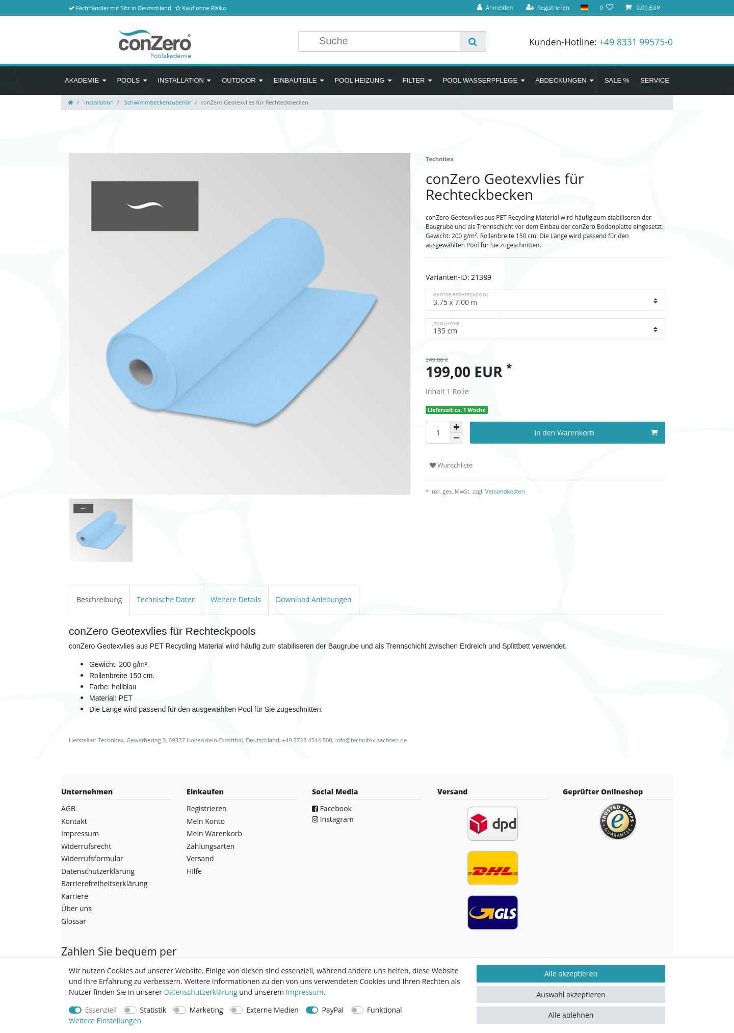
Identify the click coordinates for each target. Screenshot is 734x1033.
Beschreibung (99, 599)
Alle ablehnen (571, 1015)
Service (654, 80)
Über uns (76, 908)
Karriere (74, 896)
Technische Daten (166, 599)
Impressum (80, 833)
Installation (181, 80)
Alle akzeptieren (570, 973)
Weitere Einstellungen (105, 1020)
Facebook (332, 808)
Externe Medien (272, 1010)
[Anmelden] (494, 8)
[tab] (99, 599)
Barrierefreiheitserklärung (104, 883)
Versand (200, 858)
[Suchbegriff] (387, 41)
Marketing (206, 1010)
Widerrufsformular (92, 858)
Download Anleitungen (314, 599)
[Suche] (473, 41)
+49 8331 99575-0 (636, 42)
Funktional (384, 1010)
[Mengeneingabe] (438, 433)
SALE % (617, 80)
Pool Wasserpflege (480, 80)
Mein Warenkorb (214, 833)
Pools (128, 80)
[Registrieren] (547, 8)
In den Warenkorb (596, 432)
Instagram (333, 819)
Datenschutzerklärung (98, 871)
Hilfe (194, 871)
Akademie (82, 80)
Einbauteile (295, 80)
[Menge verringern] (456, 438)
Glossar (73, 921)
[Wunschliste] (606, 8)
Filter (414, 80)
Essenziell (101, 1010)
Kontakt (74, 821)
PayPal (333, 1010)
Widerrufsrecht (86, 846)
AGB (68, 808)
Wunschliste (451, 465)
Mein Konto (206, 821)
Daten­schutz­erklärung (201, 992)
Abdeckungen (560, 80)
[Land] (584, 8)
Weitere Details (236, 599)
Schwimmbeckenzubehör (157, 102)
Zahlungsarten (210, 846)
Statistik (153, 1010)
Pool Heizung (360, 80)
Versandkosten (504, 491)
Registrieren (207, 808)
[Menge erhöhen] (456, 427)
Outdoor (238, 80)
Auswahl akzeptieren (570, 994)
